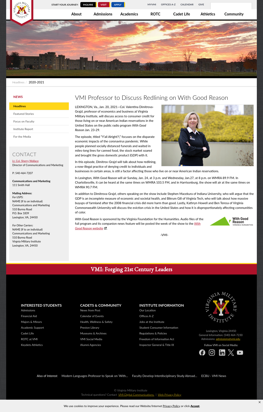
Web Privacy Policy (169, 394)
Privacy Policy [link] (171, 406)
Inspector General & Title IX (215, 345)
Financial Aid (88, 316)
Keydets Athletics (91, 345)
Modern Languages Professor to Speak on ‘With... (94, 376)
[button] (259, 402)
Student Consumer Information (217, 327)
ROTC (155, 14)
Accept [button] (194, 406)
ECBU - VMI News (213, 376)
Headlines (18, 82)
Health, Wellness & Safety (155, 322)
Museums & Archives (152, 333)
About (76, 14)
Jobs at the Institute (210, 322)
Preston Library (148, 327)
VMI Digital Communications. (136, 394)
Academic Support (91, 327)
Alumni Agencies (149, 345)
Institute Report (23, 129)
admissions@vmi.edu (50, 339)
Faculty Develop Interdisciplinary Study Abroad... (164, 376)
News (18, 97)
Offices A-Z (168, 4)
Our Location (206, 310)
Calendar (186, 4)
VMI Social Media (150, 339)
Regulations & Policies (212, 333)
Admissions (103, 14)
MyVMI (152, 4)
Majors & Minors (90, 322)
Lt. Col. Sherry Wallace (25, 161)
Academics (129, 14)
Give (201, 4)
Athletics (208, 14)
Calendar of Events (151, 316)
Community (233, 14)
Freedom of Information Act (215, 339)
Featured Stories (23, 113)
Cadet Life (181, 14)
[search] (225, 8)
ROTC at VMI (88, 339)
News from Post (149, 310)
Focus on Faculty (23, 121)
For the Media (22, 136)
